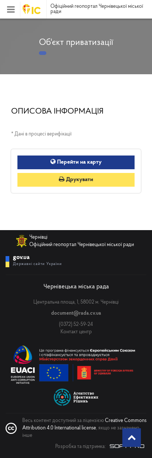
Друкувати (76, 180)
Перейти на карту (76, 162)
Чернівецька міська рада (76, 287)
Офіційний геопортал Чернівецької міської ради (96, 9)
